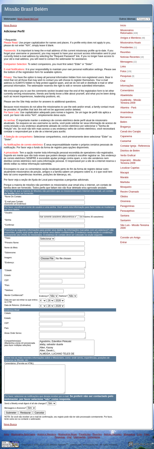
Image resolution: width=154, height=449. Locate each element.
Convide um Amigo (130, 237)
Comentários (127, 90)
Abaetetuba (126, 95)
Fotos (125, 71)
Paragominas (127, 206)
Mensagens (128, 61)
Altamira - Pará (128, 107)
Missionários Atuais (130, 42)
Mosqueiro (125, 187)
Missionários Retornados (129, 31)
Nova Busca (10, 25)
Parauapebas (127, 210)
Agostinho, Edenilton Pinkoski (66, 341)
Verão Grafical (127, 155)
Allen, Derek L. (66, 350)
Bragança (125, 126)
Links (123, 66)
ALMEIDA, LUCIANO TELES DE (66, 353)
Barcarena (125, 117)
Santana (124, 215)
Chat (122, 81)
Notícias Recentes (132, 57)
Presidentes (128, 47)
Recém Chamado (129, 191)
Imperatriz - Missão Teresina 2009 (130, 161)
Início (123, 25)
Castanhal (125, 141)
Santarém (125, 220)
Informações (126, 85)
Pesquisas (127, 76)
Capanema (126, 136)
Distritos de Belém (130, 150)
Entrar (123, 242)
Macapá (124, 172)
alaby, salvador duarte (66, 344)
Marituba (125, 182)
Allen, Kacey (66, 347)
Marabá (124, 177)
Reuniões (125, 52)
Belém (123, 122)
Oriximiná (125, 201)
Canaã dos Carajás (130, 131)
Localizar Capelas (129, 167)
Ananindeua (126, 112)
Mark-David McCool (27, 19)
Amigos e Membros (132, 37)
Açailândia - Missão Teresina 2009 (130, 101)
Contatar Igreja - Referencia (135, 145)
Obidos (124, 196)
